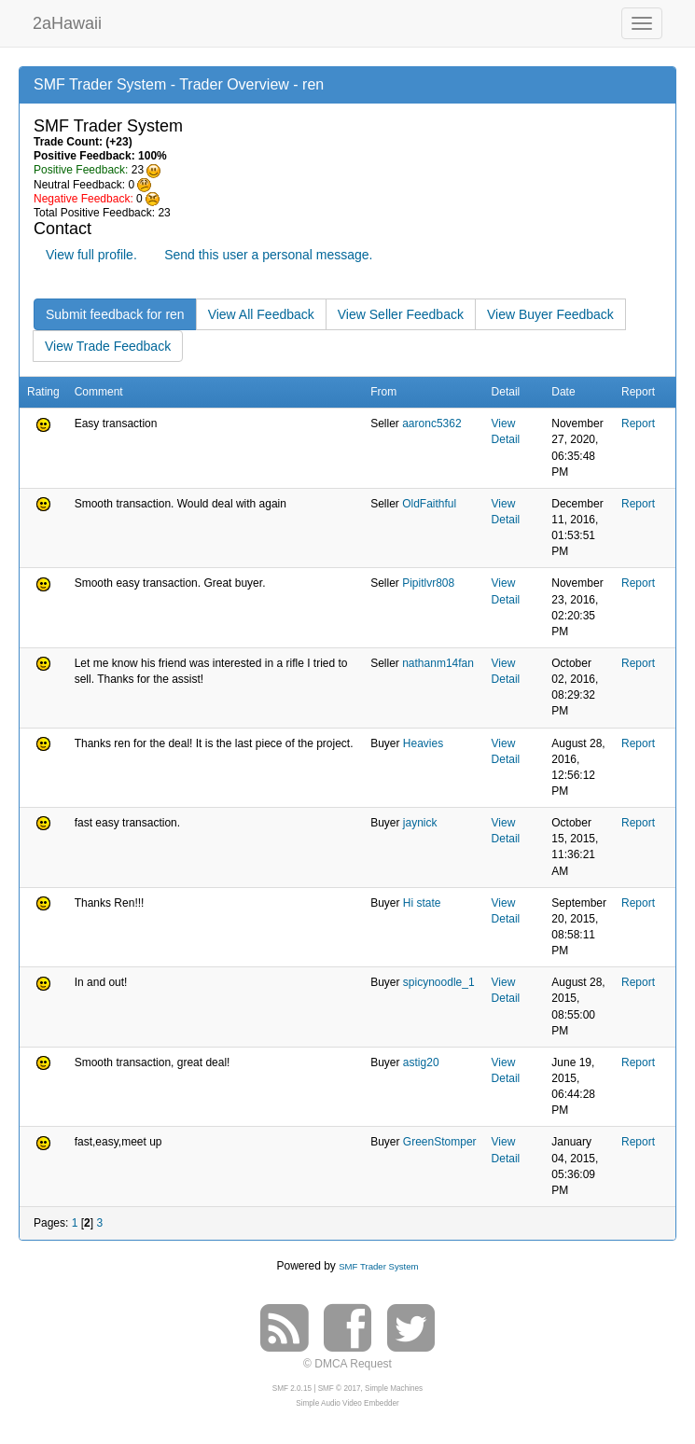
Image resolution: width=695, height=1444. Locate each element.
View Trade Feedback (108, 346)
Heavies (423, 743)
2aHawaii (67, 21)
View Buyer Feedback (550, 314)
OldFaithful (429, 503)
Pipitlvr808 (428, 583)
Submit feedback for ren (115, 314)
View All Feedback (261, 314)
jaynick (420, 822)
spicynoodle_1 (439, 982)
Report (638, 423)
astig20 (421, 1062)
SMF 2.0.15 (292, 1388)
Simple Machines (394, 1388)
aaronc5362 (431, 423)
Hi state (422, 902)
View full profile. (91, 254)
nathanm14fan (438, 663)
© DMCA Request (347, 1363)
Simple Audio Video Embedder (347, 1403)
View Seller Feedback (401, 314)
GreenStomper (440, 1141)
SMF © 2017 (339, 1388)
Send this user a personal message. (268, 254)
